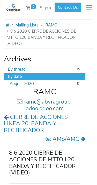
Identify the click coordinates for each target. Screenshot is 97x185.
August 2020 (45, 83)
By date (15, 76)
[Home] (7, 24)
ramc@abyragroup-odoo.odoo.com (48, 105)
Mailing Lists (27, 24)
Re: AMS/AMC (64, 139)
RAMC (51, 24)
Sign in (46, 7)
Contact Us (68, 7)
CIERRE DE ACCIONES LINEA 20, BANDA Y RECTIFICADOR (36, 123)
